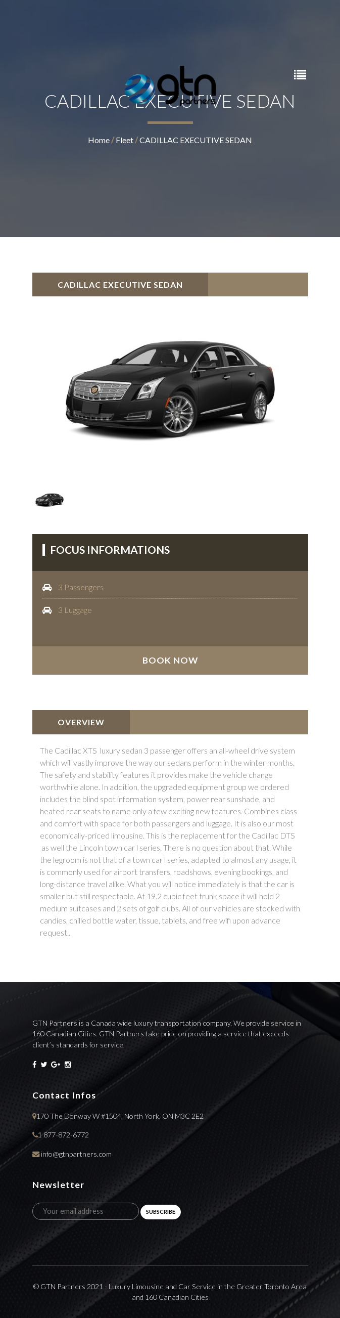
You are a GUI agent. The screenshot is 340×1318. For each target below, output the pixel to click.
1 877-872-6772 (63, 1134)
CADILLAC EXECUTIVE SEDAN (195, 140)
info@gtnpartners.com (76, 1154)
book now (170, 660)
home (99, 140)
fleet (124, 140)
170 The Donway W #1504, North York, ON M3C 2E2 (120, 1116)
